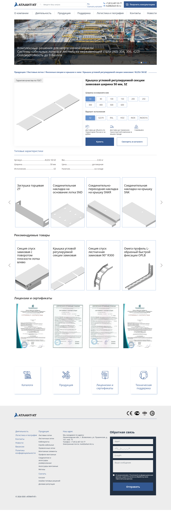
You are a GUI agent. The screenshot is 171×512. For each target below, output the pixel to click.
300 (90, 105)
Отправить (133, 486)
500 (111, 105)
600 (122, 105)
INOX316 (143, 117)
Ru (88, 4)
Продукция (44, 431)
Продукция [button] (64, 13)
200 (133, 99)
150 (122, 99)
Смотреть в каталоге (132, 141)
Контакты (135, 13)
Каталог (42, 477)
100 (111, 99)
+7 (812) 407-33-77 (114, 3)
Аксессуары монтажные (48, 466)
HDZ (122, 117)
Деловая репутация (47, 484)
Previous (10, 202)
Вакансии (19, 446)
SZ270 (101, 117)
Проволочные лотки (47, 448)
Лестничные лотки (46, 438)
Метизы (42, 469)
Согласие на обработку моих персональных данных (132, 478)
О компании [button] (21, 13)
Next (162, 202)
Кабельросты (44, 442)
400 (101, 105)
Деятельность (43, 13)
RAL (111, 117)
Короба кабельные (46, 445)
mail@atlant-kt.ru (113, 6)
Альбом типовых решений (49, 481)
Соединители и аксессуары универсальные (45, 460)
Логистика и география (110, 13)
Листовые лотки (45, 435)
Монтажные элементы (48, 451)
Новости (152, 13)
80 (101, 99)
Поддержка (83, 13)
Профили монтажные (47, 454)
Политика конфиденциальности (25, 451)
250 (143, 99)
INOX (133, 117)
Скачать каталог (94, 6)
